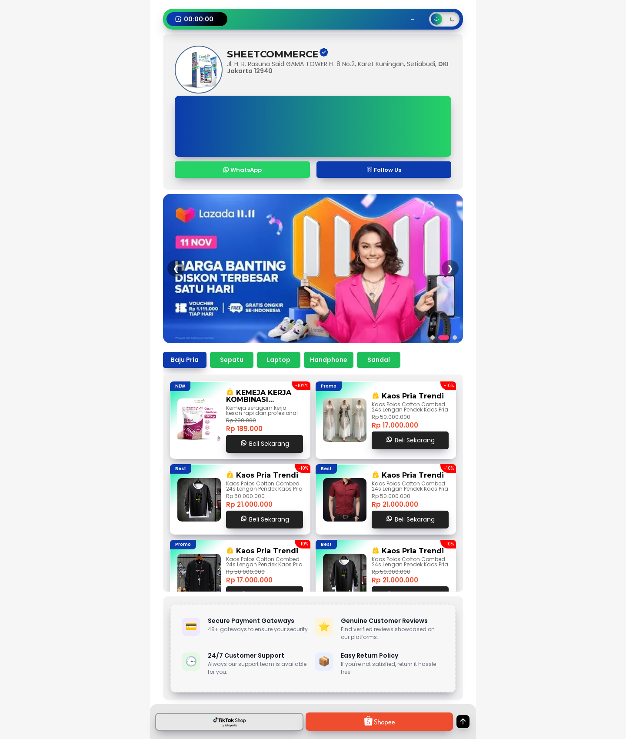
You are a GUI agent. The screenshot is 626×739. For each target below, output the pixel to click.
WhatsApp (242, 170)
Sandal (378, 359)
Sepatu (231, 359)
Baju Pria (185, 359)
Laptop (278, 359)
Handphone (328, 359)
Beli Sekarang (264, 443)
